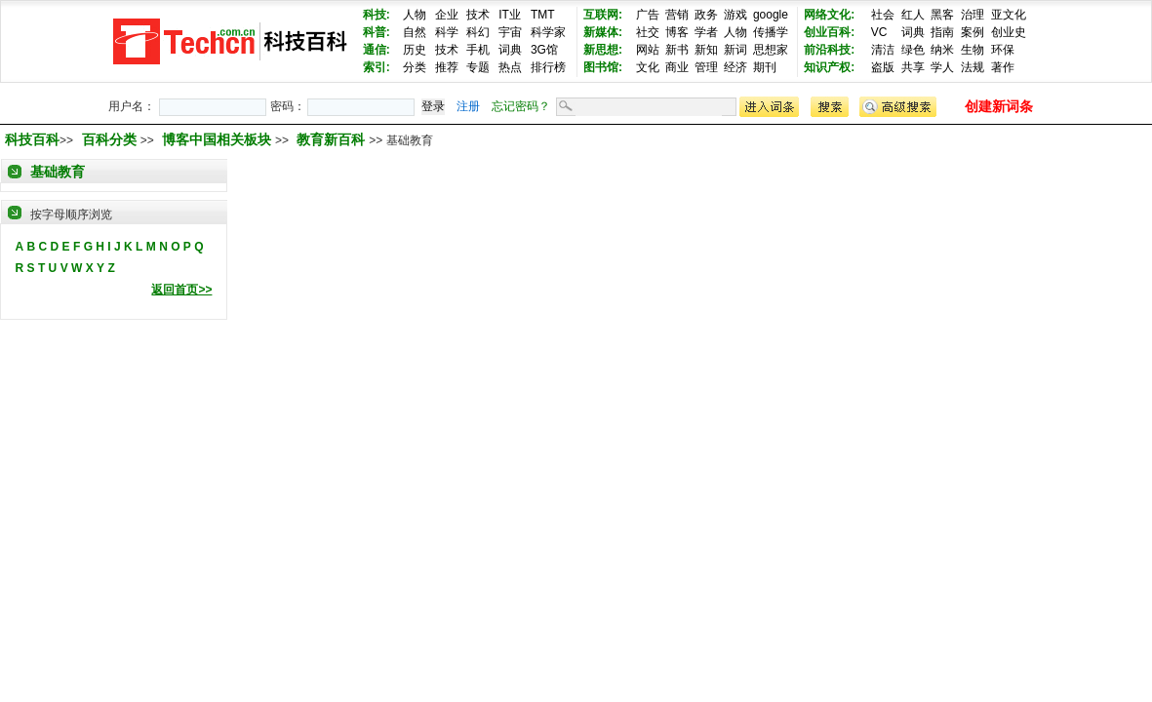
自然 (414, 32)
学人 (942, 67)
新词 (735, 50)
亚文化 (1008, 14)
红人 (913, 14)
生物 (972, 50)
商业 (677, 67)
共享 (913, 67)
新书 (677, 50)
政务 (706, 14)
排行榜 (548, 67)
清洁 (882, 50)
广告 (647, 14)
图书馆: (602, 67)
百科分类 (109, 139)
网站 (647, 50)
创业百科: (829, 32)
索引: (376, 67)
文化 (647, 67)
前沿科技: (829, 50)
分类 (414, 67)
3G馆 (544, 50)
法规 (972, 67)
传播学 (770, 32)
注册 (468, 106)
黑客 (942, 14)
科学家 (548, 32)
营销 (677, 14)
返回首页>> (181, 289)
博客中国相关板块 (218, 139)
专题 (478, 67)
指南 (942, 32)
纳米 (942, 50)
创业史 (1008, 32)
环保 (1002, 50)
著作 (1002, 67)
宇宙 (510, 32)
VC (879, 32)
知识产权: (829, 67)
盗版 (882, 67)
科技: (376, 14)
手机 (478, 50)
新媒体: (602, 32)
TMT (543, 14)
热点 (510, 67)
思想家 (770, 50)
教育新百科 (333, 139)
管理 (706, 67)
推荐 (446, 67)
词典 (510, 50)
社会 (882, 14)
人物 (414, 14)
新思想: (602, 50)
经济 (735, 67)
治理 (972, 14)
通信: (376, 50)
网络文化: (829, 14)
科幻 (478, 32)
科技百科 (32, 139)
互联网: (602, 14)
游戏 (735, 14)
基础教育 (57, 171)
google (770, 14)
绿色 (913, 50)
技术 (478, 14)
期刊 (764, 67)
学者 (706, 32)
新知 (706, 50)
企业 (446, 14)
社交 (647, 32)
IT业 (509, 14)
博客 (677, 32)
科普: (376, 32)
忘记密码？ (521, 106)
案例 (972, 32)
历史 (414, 50)
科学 (446, 32)
